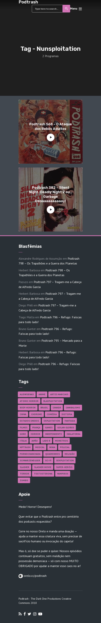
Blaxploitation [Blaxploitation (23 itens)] (52, 401)
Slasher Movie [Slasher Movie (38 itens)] (42, 467)
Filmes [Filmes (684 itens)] (23, 427)
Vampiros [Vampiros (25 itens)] (62, 473)
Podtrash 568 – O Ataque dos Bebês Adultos (50, 126)
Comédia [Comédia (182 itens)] (52, 414)
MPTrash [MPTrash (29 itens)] (25, 447)
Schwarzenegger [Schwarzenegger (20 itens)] (30, 460)
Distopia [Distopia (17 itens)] (67, 414)
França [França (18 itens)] (36, 427)
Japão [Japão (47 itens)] (34, 440)
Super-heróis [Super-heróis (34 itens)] (64, 467)
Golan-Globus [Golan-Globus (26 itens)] (65, 427)
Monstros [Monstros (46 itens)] (61, 440)
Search (66, 8)
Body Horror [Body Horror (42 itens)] (28, 407)
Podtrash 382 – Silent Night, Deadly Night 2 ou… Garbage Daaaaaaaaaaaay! (50, 194)
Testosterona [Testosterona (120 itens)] (43, 473)
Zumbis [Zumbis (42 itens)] (24, 480)
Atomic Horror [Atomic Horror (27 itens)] (29, 401)
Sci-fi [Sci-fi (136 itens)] (48, 460)
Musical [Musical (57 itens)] (39, 447)
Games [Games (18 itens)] (49, 427)
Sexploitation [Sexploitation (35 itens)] (65, 460)
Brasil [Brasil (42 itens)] (44, 407)
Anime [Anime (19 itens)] (42, 394)
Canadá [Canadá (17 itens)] (57, 407)
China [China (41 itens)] (23, 414)
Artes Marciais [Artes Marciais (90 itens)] (59, 394)
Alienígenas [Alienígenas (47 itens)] (27, 394)
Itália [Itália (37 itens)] (23, 440)
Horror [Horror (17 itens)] (35, 434)
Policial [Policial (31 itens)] (65, 447)
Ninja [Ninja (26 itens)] (52, 447)
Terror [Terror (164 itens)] (24, 473)
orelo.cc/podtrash (35, 576)
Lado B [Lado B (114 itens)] (46, 440)
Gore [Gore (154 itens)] (23, 434)
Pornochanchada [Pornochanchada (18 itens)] (30, 453)
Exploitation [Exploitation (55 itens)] (52, 420)
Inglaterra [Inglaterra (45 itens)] (73, 434)
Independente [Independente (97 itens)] (53, 434)
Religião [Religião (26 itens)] (70, 453)
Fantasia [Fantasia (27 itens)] (70, 420)
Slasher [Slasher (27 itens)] (24, 467)
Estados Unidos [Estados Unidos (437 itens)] (29, 420)
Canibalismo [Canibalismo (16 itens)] (73, 407)
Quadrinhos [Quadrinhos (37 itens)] (52, 453)
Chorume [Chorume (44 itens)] (36, 414)
